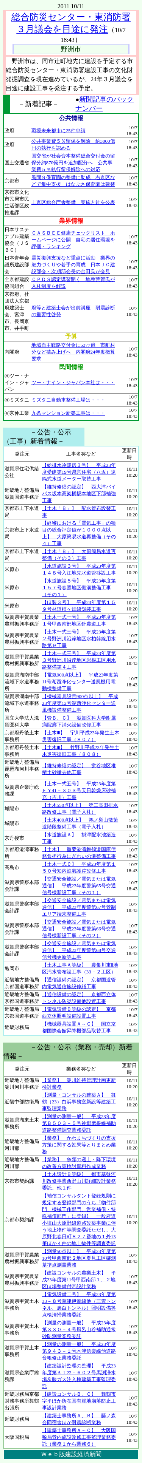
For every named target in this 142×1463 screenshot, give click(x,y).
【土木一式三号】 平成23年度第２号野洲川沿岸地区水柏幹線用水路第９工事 (79, 638)
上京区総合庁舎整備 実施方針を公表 (73, 202)
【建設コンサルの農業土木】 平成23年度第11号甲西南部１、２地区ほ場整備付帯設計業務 (79, 1279)
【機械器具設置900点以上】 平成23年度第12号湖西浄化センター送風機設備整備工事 (80, 703)
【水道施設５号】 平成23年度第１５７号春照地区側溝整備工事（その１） (79, 587)
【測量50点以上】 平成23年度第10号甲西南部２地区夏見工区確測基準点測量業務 (79, 1258)
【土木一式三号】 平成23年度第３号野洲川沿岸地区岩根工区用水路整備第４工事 (79, 660)
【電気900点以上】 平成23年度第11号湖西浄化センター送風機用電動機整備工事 (80, 681)
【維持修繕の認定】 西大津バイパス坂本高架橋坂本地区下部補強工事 (79, 493)
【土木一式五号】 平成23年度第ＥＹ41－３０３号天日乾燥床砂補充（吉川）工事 (79, 790)
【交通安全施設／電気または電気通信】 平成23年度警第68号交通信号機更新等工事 (79, 950)
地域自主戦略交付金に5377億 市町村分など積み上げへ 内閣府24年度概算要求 (73, 352)
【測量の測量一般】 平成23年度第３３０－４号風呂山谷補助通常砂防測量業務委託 (79, 1329)
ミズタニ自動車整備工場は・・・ (68, 400)
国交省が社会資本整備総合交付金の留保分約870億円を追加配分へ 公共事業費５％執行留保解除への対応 (73, 162)
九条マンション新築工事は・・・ (68, 413)
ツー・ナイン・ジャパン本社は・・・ (73, 382)
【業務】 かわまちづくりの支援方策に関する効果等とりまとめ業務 (79, 1144)
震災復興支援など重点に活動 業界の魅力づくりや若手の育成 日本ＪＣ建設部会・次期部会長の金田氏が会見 (73, 264)
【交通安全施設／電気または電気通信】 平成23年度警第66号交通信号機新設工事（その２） (79, 928)
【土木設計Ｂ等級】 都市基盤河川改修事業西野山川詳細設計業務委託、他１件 (79, 1181)
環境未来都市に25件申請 (58, 130)
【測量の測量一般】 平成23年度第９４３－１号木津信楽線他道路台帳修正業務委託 (79, 1351)
